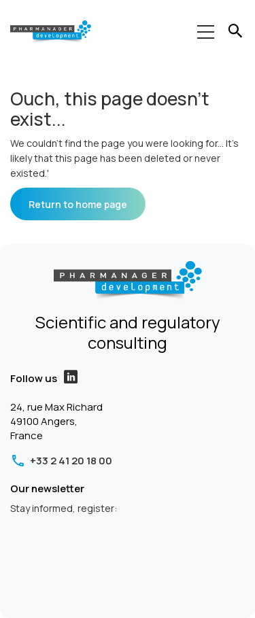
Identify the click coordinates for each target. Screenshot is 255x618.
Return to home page (78, 204)
